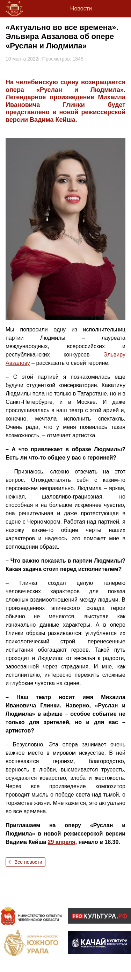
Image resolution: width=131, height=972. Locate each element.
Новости (81, 8)
